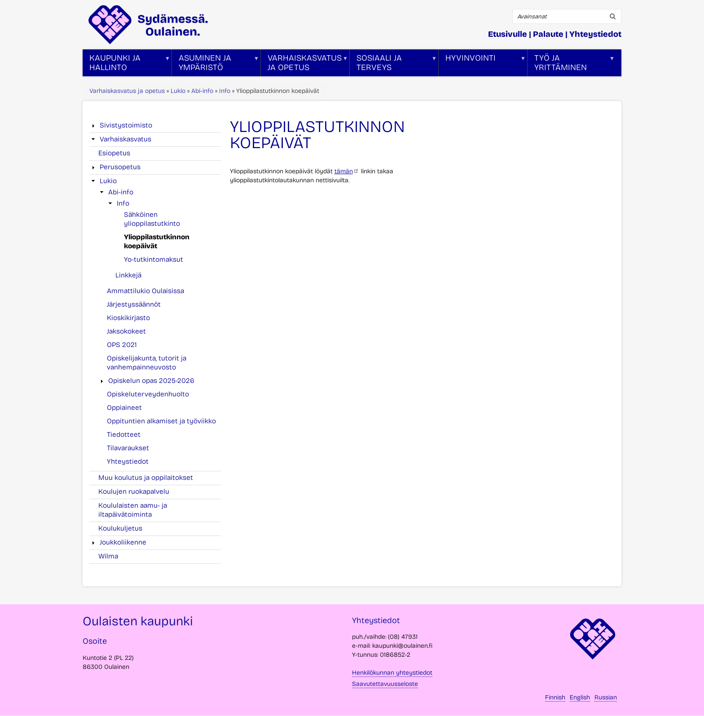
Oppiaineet (124, 408)
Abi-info (202, 91)
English (580, 697)
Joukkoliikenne (123, 542)
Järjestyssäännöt (134, 304)
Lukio (178, 91)
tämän (346, 171)
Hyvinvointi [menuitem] (482, 64)
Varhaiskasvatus (125, 139)
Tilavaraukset (128, 448)
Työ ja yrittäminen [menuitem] (571, 64)
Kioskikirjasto (128, 318)
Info (224, 91)
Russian (605, 697)
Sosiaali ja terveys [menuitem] (393, 64)
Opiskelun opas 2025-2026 (151, 381)
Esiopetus (114, 153)
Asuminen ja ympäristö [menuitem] (215, 64)
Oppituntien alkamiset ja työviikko (161, 421)
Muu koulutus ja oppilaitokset (145, 478)
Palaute (548, 34)
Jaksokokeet (126, 331)
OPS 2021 (122, 345)
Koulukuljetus (120, 528)
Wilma (108, 556)
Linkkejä (128, 275)
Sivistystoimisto (126, 125)
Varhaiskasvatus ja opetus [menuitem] (304, 64)
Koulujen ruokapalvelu (133, 492)
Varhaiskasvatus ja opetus (127, 91)
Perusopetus (120, 167)
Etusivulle (507, 34)
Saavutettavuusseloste (385, 684)
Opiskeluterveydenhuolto (148, 394)
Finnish (555, 697)
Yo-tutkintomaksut (153, 259)
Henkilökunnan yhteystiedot (392, 672)
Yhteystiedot (595, 34)
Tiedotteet (124, 434)
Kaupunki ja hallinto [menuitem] (126, 64)
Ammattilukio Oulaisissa (145, 291)
